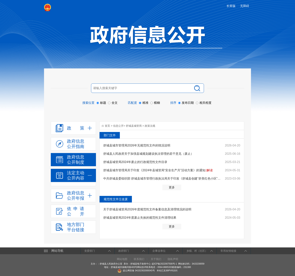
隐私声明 (173, 259)
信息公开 (118, 125)
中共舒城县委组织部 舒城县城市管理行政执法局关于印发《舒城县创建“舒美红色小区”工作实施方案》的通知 (162, 178)
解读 (210, 170)
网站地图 (122, 259)
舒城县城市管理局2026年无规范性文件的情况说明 (136, 145)
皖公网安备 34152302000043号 (136, 270)
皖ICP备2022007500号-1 (164, 263)
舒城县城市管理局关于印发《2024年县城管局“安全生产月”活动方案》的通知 (154, 170)
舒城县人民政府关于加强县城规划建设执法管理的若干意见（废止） (148, 153)
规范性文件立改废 (116, 199)
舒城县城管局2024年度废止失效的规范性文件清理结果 (139, 217)
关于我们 (156, 259)
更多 (172, 187)
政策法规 (150, 125)
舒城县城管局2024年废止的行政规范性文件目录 (135, 162)
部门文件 (110, 135)
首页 (107, 125)
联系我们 (139, 259)
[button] (231, 6)
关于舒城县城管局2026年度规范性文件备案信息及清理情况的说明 (147, 209)
